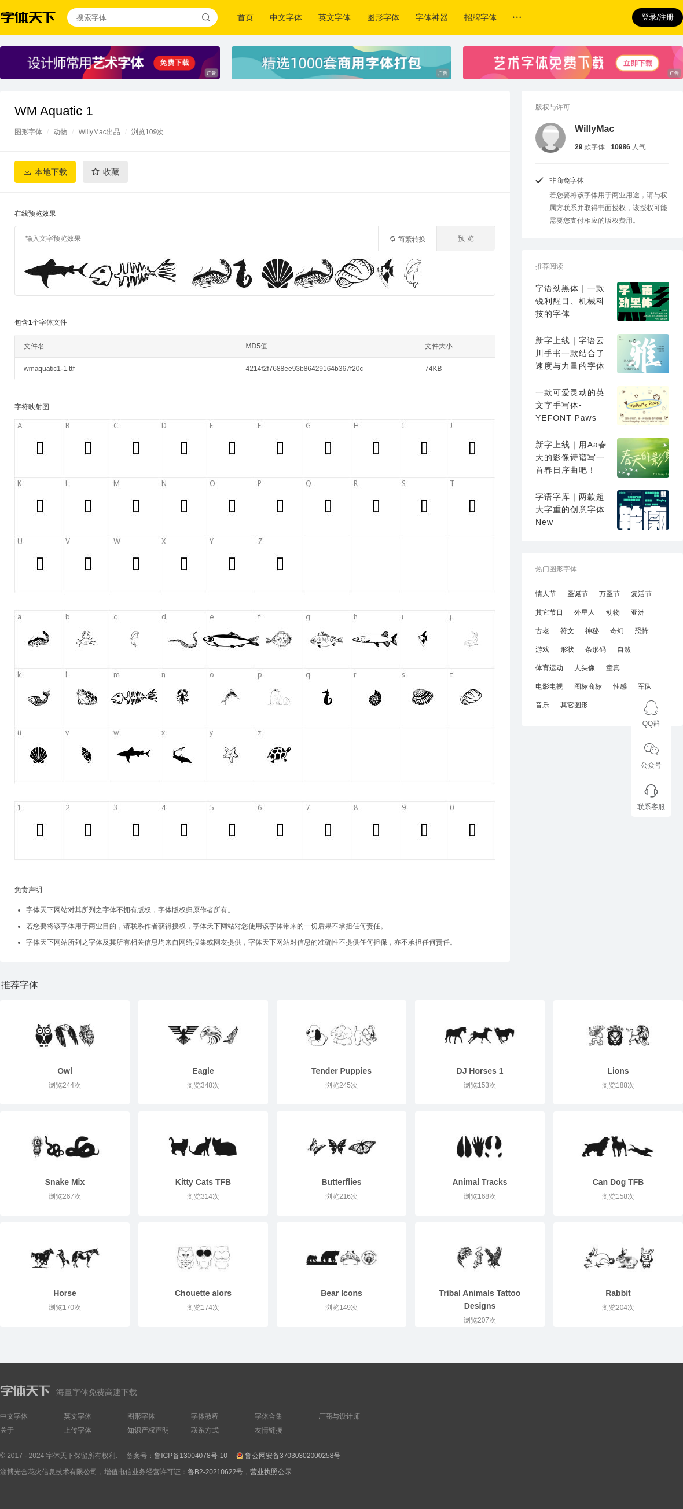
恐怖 (642, 631)
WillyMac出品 (99, 132)
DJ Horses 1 (480, 1070)
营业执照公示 (271, 1472)
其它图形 (574, 705)
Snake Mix (65, 1182)
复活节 (641, 594)
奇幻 (617, 631)
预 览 (465, 238)
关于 (7, 1430)
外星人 (584, 612)
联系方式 (205, 1430)
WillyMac (594, 129)
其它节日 (549, 612)
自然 (624, 649)
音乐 (542, 705)
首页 (245, 17)
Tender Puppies (341, 1070)
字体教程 (205, 1416)
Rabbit (618, 1293)
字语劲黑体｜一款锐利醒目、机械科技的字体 (570, 301)
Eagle (203, 1070)
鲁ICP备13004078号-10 (190, 1456)
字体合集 (268, 1416)
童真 (613, 668)
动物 (60, 132)
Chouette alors (203, 1293)
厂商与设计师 (339, 1416)
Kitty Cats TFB (203, 1182)
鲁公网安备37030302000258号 (292, 1456)
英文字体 (334, 17)
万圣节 (609, 594)
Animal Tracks (480, 1182)
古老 (542, 631)
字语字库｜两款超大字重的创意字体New (570, 509)
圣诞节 (577, 594)
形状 (567, 649)
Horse (64, 1293)
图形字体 (383, 17)
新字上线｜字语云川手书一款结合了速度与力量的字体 (570, 353)
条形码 (595, 649)
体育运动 (549, 668)
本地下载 (51, 172)
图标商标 (588, 686)
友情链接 (268, 1430)
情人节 (545, 594)
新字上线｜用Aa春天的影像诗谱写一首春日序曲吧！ (571, 457)
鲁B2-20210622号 (215, 1472)
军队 (645, 686)
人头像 (584, 668)
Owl (64, 1070)
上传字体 (77, 1430)
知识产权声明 (148, 1430)
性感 (620, 686)
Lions (618, 1070)
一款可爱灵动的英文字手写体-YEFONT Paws (570, 405)
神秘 (592, 631)
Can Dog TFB (618, 1182)
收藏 (111, 172)
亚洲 (638, 612)
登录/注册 (657, 17)
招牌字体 (480, 17)
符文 (567, 631)
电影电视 (549, 686)
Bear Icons (341, 1293)
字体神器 (432, 17)
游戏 (542, 649)
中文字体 (286, 17)
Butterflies (341, 1182)
